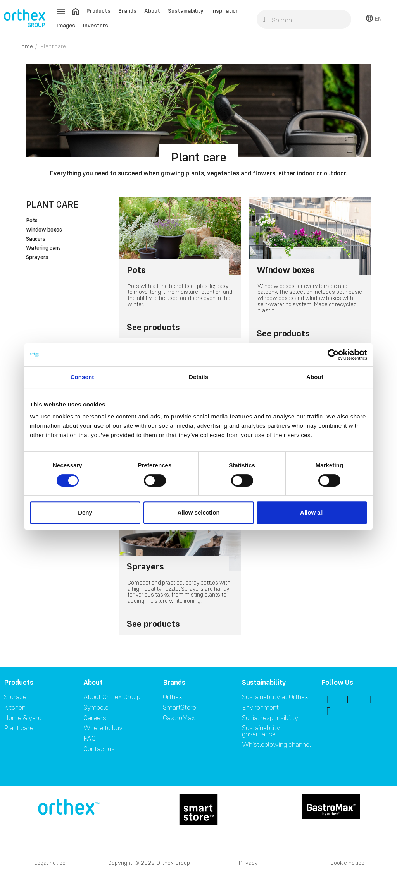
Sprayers (37, 257)
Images (66, 25)
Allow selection (198, 512)
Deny (85, 512)
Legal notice (50, 862)
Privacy (248, 862)
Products (98, 10)
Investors (95, 25)
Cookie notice (347, 862)
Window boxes (44, 230)
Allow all (312, 512)
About (152, 10)
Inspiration (225, 10)
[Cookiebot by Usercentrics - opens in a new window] (333, 354)
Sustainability (186, 10)
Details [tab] (198, 377)
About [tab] (314, 377)
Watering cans (43, 248)
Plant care (52, 204)
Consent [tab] (82, 377)
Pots (32, 221)
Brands (127, 10)
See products (153, 327)
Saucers (35, 239)
